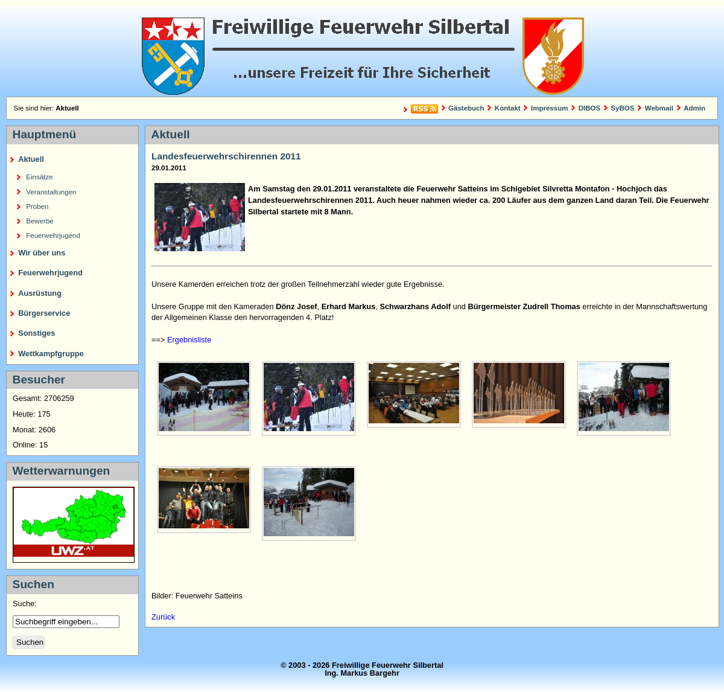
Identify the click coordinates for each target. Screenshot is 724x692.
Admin (694, 108)
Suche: (26, 603)
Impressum (549, 108)
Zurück (163, 616)
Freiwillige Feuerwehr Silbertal (362, 51)
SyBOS (622, 108)
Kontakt (508, 108)
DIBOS (589, 108)
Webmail (659, 108)
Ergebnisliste (189, 339)
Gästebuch (466, 108)
